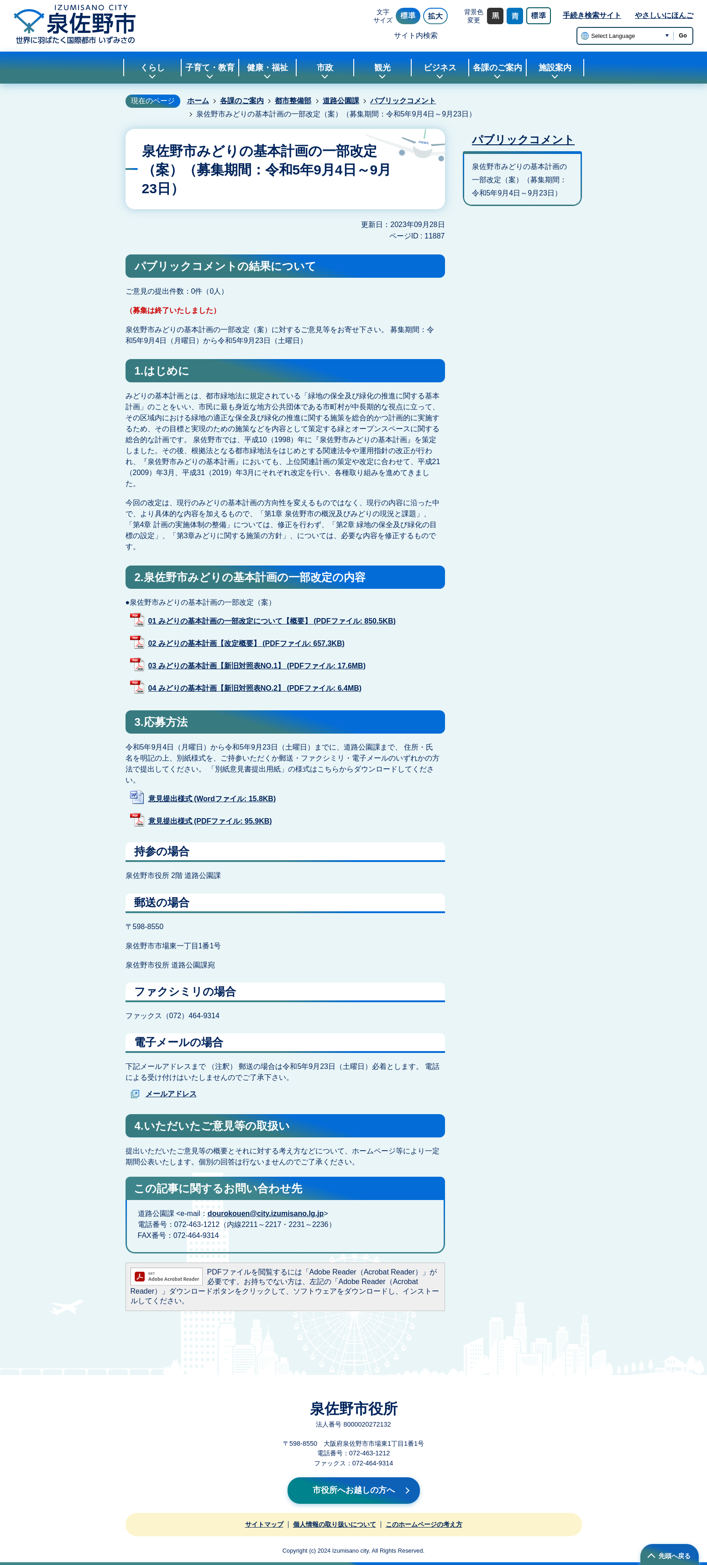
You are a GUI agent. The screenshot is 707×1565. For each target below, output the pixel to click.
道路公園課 (341, 101)
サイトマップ (264, 1524)
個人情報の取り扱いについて (334, 1524)
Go (683, 35)
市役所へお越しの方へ (354, 1490)
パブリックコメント (403, 101)
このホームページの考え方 (424, 1524)
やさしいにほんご (664, 15)
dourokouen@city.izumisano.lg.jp (266, 1213)
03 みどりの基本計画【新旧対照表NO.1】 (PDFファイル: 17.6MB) (257, 666)
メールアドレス (171, 1094)
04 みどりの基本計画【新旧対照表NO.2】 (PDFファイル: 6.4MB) (255, 688)
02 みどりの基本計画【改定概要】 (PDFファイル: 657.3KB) (246, 643)
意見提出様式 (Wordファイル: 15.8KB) (212, 799)
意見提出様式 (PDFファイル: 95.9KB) (210, 821)
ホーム (198, 101)
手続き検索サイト (592, 15)
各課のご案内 (242, 101)
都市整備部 (293, 101)
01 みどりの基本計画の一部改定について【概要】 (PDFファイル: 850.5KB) (272, 621)
